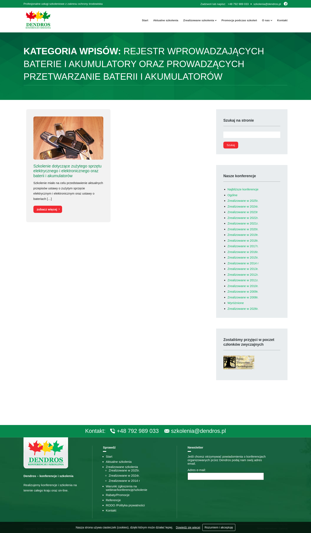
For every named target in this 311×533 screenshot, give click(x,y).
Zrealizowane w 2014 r (243, 263)
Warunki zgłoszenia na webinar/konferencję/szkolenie (126, 487)
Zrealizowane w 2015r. (242, 257)
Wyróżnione (235, 303)
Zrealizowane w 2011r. (242, 280)
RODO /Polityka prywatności (125, 505)
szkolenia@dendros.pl (267, 4)
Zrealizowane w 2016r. (242, 252)
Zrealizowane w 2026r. (242, 308)
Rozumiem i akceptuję (219, 527)
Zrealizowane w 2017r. (242, 246)
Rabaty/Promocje (118, 495)
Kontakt (282, 20)
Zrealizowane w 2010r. (242, 286)
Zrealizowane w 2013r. (242, 269)
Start (145, 20)
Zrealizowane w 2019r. (242, 234)
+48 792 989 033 (238, 4)
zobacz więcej (47, 209)
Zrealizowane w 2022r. (242, 218)
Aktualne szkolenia (165, 20)
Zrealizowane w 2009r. (242, 291)
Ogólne (232, 195)
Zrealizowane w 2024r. (242, 206)
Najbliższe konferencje (242, 189)
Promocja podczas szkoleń (239, 20)
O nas (266, 20)
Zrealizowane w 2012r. (242, 274)
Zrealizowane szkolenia (198, 20)
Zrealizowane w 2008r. (242, 297)
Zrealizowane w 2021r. (242, 223)
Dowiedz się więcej (188, 527)
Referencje (113, 500)
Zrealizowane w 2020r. (242, 229)
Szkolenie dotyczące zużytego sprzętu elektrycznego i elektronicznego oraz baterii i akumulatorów (67, 171)
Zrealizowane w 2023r (242, 212)
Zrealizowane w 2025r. (242, 200)
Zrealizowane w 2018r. (242, 240)
